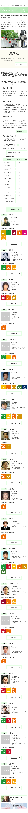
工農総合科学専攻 (9, 5)
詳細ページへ (14, 244)
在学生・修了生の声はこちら (17, 798)
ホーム (2, 5)
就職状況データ (20, 131)
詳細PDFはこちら (20, 64)
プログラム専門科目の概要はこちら (16, 152)
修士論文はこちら (18, 806)
